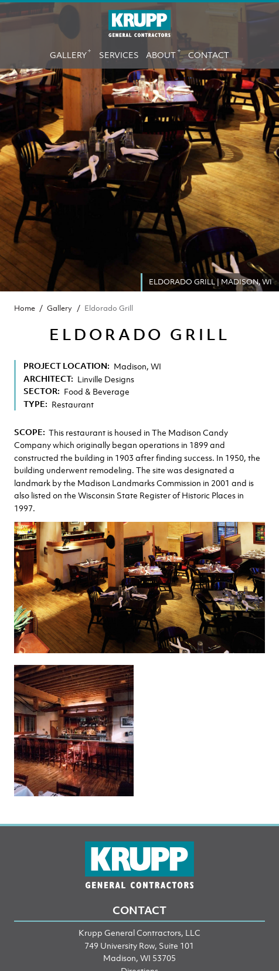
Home (24, 308)
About (163, 53)
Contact (208, 54)
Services (119, 54)
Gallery (70, 53)
